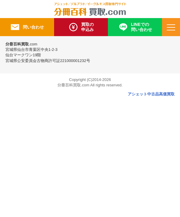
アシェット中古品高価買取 (151, 94)
